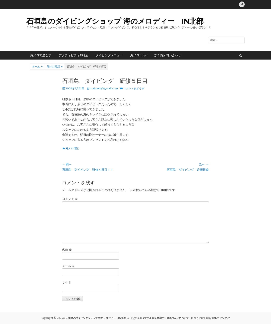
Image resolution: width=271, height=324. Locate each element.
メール (68, 266)
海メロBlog (138, 55)
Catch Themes (221, 318)
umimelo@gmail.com (104, 88)
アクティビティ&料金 (73, 55)
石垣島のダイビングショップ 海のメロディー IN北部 (115, 21)
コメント (70, 199)
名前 (67, 249)
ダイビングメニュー (109, 55)
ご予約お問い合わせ (167, 55)
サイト (66, 282)
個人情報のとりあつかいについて (170, 318)
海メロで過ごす (40, 55)
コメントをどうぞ (133, 88)
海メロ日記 (55, 66)
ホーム (37, 66)
